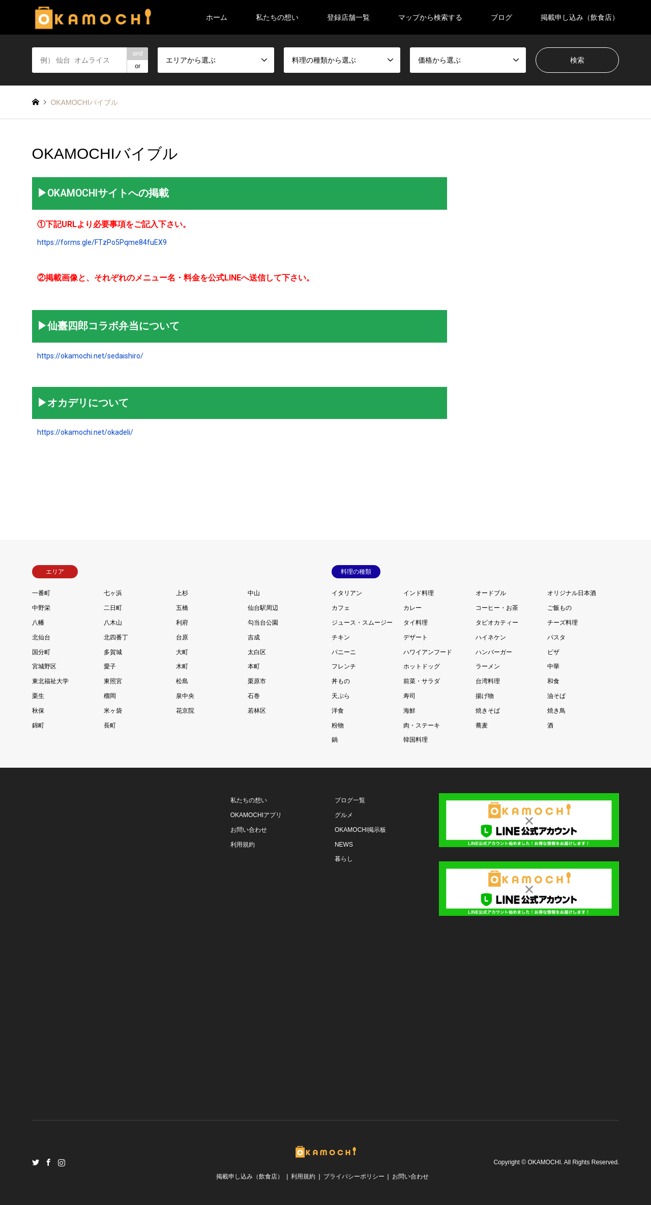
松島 (182, 681)
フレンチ (344, 666)
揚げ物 (485, 695)
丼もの (341, 681)
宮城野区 (44, 666)
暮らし (344, 858)
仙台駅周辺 (263, 607)
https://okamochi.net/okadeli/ (85, 432)
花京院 (185, 710)
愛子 (110, 666)
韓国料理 (415, 739)
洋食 (338, 710)
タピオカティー (497, 622)
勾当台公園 (263, 622)
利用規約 (242, 844)
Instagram (61, 1162)
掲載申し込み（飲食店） (580, 17)
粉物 (338, 725)
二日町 (113, 607)
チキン (341, 637)
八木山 (113, 622)
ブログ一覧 (350, 800)
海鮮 (409, 710)
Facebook (48, 1162)
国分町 (41, 652)
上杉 (182, 593)
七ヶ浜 (113, 593)
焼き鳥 (556, 710)
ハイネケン (491, 637)
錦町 (38, 725)
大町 (182, 652)
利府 (182, 622)
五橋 (182, 607)
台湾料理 (488, 681)
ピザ (553, 652)
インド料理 (418, 593)
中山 (254, 593)
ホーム (216, 17)
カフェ (341, 607)
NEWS (344, 844)
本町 (254, 666)
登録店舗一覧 (348, 17)
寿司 (409, 695)
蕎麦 (482, 725)
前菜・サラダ (421, 681)
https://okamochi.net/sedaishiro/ (90, 356)
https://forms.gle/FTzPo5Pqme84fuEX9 (102, 242)
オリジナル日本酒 (571, 593)
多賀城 (113, 652)
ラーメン (488, 666)
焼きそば (488, 710)
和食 (553, 681)
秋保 (38, 710)
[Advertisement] (105, 946)
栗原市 (257, 681)
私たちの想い (277, 17)
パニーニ (344, 652)
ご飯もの (559, 607)
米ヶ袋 (113, 710)
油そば (556, 695)
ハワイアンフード (427, 652)
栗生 (38, 695)
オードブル (491, 593)
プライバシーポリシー (353, 1176)
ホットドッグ (421, 666)
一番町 (41, 593)
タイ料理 (415, 622)
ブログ (501, 17)
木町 (182, 666)
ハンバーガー (494, 652)
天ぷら (341, 695)
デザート (415, 637)
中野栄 (41, 607)
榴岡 (110, 695)
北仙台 (41, 637)
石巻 (254, 695)
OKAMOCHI (543, 1162)
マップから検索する (430, 17)
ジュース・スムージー (362, 622)
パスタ (556, 637)
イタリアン (347, 593)
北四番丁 (116, 637)
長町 (110, 725)
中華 (553, 666)
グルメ (344, 815)
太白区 (257, 652)
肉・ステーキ (421, 725)
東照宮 (113, 681)
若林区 (257, 710)
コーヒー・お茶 (497, 607)
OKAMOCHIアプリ (256, 815)
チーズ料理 (562, 622)
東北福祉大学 (50, 681)
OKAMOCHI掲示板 (360, 829)
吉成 (254, 637)
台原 (182, 637)
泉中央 (185, 695)
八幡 (38, 622)
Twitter (35, 1162)
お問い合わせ (248, 829)
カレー (412, 607)
